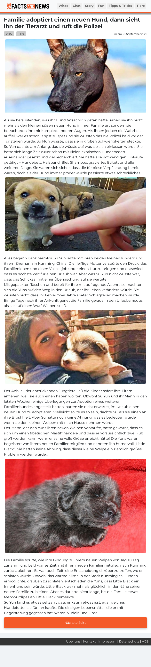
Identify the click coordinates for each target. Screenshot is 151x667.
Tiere (141, 6)
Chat (77, 6)
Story (89, 6)
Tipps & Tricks (120, 6)
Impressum (107, 641)
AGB (145, 641)
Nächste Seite (75, 623)
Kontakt (89, 641)
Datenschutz (129, 641)
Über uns (73, 641)
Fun (101, 6)
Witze (63, 6)
